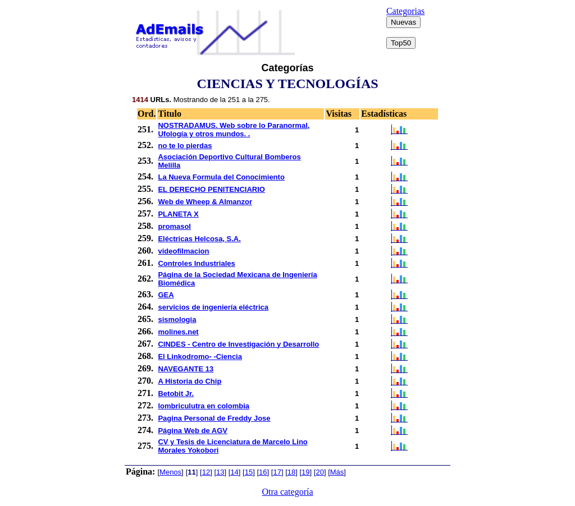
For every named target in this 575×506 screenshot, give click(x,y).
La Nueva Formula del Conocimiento (221, 177)
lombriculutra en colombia (203, 406)
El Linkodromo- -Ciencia (200, 356)
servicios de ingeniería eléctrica (213, 307)
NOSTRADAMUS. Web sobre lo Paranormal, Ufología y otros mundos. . (233, 129)
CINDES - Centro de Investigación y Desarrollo (238, 344)
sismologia (177, 319)
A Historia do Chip (189, 381)
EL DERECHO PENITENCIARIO (211, 189)
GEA (166, 295)
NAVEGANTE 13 (185, 369)
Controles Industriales (196, 263)
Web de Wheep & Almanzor (205, 201)
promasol (174, 226)
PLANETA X (178, 214)
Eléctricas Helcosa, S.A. (199, 238)
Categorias (405, 11)
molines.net (178, 332)
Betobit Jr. (176, 393)
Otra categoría (287, 491)
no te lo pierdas (185, 145)
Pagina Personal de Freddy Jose (214, 418)
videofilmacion (183, 251)
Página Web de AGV (192, 430)
